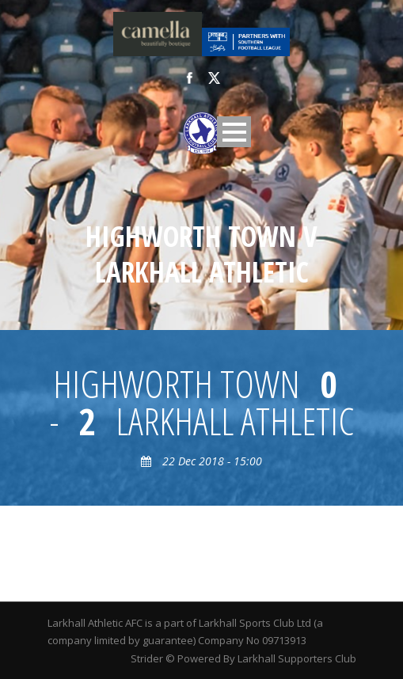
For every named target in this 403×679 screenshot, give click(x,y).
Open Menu (234, 131)
